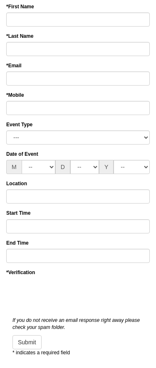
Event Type (19, 125)
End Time (17, 243)
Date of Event (22, 154)
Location (16, 183)
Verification (20, 272)
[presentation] (69, 294)
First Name (20, 7)
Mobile (15, 95)
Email (14, 66)
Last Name (19, 36)
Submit (27, 342)
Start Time (18, 213)
